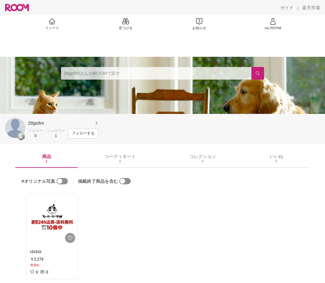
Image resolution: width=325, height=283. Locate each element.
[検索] (257, 73)
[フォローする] (83, 133)
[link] (52, 220)
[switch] (62, 181)
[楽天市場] (311, 7)
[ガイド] (287, 7)
